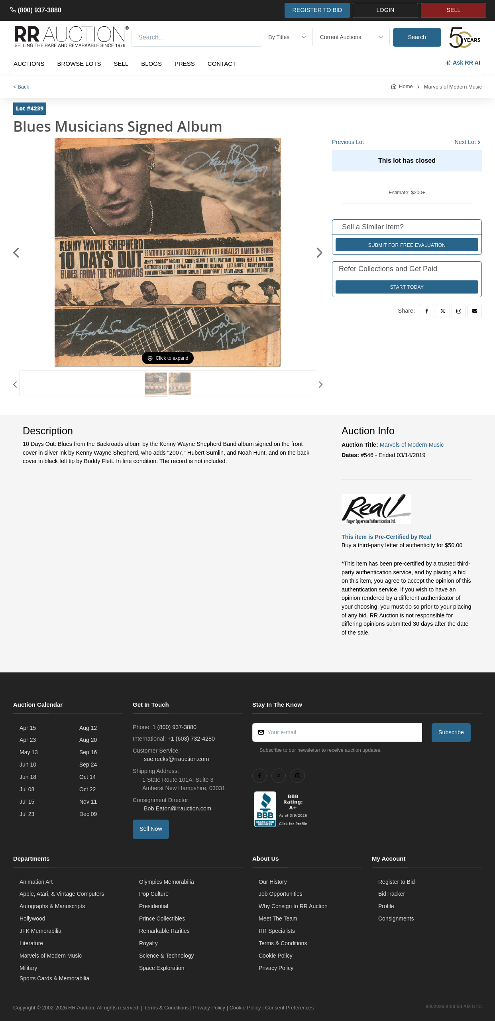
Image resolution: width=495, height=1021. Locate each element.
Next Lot (465, 142)
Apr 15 (28, 728)
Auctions (29, 63)
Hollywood (32, 918)
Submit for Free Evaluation (407, 245)
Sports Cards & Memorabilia (54, 978)
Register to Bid (396, 882)
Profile (386, 906)
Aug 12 (88, 728)
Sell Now (150, 829)
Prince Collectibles (162, 918)
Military (28, 968)
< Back (21, 87)
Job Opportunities (280, 894)
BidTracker (391, 894)
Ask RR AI (462, 62)
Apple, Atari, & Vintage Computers (62, 894)
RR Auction (81, 1008)
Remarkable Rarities (164, 931)
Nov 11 (88, 801)
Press (185, 63)
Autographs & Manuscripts (52, 906)
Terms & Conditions (283, 943)
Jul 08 (27, 789)
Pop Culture (154, 894)
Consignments (396, 918)
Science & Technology (166, 955)
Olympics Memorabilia (166, 882)
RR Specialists (277, 931)
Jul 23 (27, 814)
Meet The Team (278, 918)
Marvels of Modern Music (453, 87)
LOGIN (386, 10)
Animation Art (36, 882)
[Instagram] (459, 311)
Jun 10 (28, 764)
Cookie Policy (276, 955)
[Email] (475, 311)
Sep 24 (88, 764)
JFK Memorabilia (40, 931)
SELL (453, 10)
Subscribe (451, 732)
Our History (273, 882)
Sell (121, 63)
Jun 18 (28, 777)
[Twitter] (443, 311)
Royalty (148, 943)
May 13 (29, 752)
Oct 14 (87, 777)
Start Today (407, 287)
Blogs (151, 63)
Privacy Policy (276, 968)
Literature (31, 943)
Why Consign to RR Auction (293, 906)
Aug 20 (88, 740)
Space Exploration (162, 968)
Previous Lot (348, 142)
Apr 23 (28, 740)
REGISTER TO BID (317, 10)
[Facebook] (427, 311)
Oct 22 (87, 789)
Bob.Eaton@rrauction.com (176, 808)
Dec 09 (88, 814)
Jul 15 (27, 801)
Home (406, 86)
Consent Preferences (289, 1008)
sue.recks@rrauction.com (175, 759)
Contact (222, 63)
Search (417, 37)
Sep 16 (88, 752)
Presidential (153, 906)
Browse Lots (79, 63)
